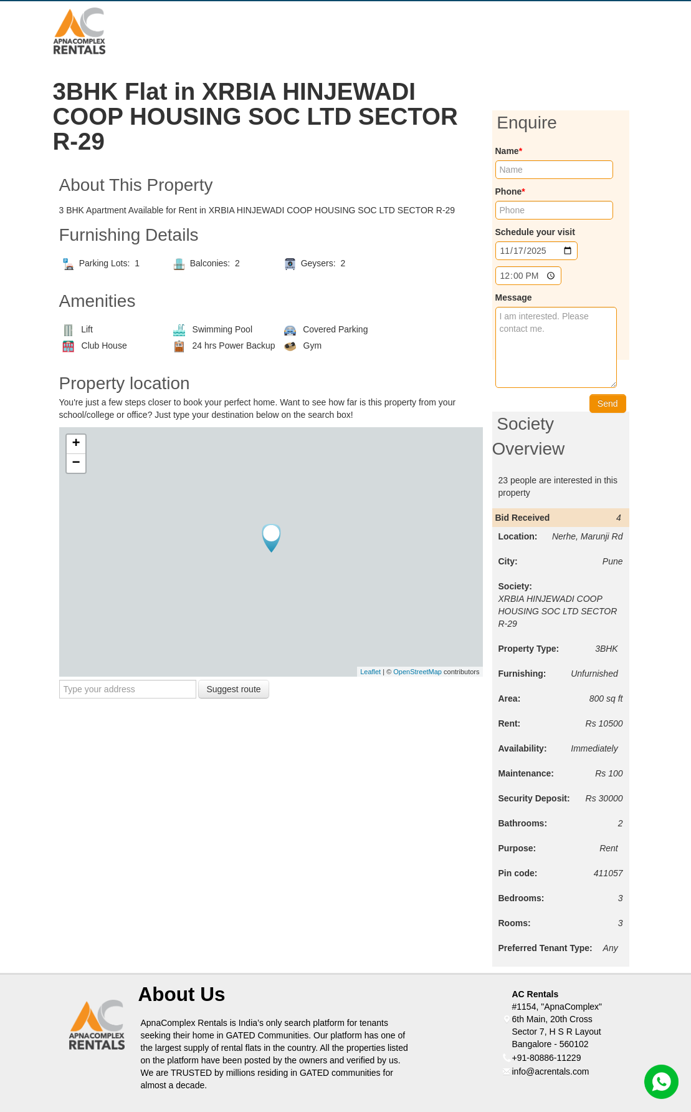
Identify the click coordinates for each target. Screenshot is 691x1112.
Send (608, 404)
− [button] (76, 463)
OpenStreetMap (417, 671)
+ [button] (76, 444)
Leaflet (370, 671)
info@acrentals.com (550, 1071)
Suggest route (233, 689)
